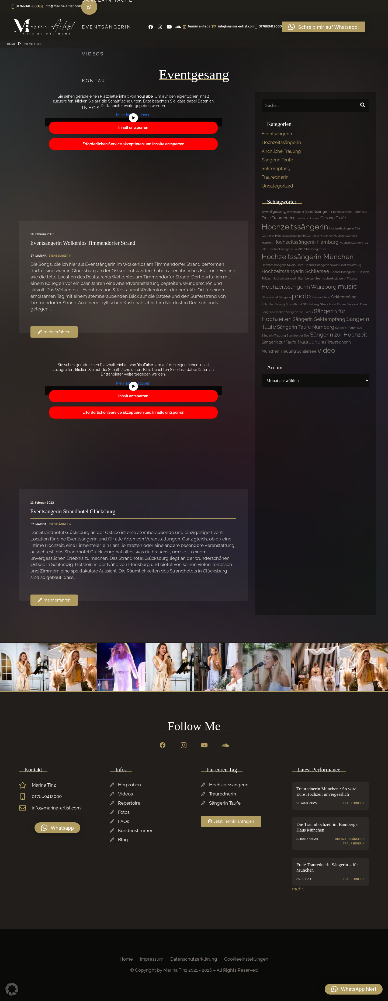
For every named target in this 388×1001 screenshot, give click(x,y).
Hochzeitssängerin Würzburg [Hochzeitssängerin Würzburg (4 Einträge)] (299, 286)
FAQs (123, 821)
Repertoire (129, 803)
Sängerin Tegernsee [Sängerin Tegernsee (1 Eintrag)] (348, 327)
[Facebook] (16, 6)
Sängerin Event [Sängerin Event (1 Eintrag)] (357, 304)
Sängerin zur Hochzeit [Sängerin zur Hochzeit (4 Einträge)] (338, 334)
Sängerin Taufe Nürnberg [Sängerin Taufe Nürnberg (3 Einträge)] (305, 327)
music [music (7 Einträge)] (347, 286)
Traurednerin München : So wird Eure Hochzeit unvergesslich (326, 791)
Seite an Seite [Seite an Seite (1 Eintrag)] (321, 297)
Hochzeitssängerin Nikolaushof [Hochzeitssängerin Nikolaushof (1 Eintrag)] (282, 265)
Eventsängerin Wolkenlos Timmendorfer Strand (82, 243)
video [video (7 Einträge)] (326, 350)
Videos (125, 794)
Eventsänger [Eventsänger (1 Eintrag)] (295, 211)
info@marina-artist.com (56, 808)
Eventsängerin (277, 133)
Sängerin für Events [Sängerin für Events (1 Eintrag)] (299, 312)
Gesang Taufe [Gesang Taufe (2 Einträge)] (333, 217)
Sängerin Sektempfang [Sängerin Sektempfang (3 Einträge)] (319, 319)
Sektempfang (276, 168)
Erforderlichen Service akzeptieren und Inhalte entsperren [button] (133, 144)
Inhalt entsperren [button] (133, 127)
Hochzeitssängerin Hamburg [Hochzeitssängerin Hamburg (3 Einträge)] (305, 242)
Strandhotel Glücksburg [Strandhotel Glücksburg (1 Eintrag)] (302, 304)
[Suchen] (315, 105)
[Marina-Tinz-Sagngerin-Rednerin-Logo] (47, 27)
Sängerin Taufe (277, 159)
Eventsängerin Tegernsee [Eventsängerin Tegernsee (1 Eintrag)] (350, 211)
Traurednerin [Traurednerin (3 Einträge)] (311, 342)
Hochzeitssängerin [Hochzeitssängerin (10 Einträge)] (295, 226)
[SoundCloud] (43, 6)
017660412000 (47, 796)
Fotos (124, 812)
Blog (123, 839)
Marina (41, 255)
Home (126, 959)
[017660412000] (25, 796)
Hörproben (129, 784)
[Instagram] (25, 6)
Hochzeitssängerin (281, 142)
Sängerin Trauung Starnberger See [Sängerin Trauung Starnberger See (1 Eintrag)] (285, 335)
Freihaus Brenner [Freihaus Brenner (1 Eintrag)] (308, 218)
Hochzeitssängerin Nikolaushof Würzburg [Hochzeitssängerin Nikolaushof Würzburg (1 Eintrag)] (332, 265)
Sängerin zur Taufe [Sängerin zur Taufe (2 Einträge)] (279, 342)
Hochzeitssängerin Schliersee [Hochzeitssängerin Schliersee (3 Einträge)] (295, 271)
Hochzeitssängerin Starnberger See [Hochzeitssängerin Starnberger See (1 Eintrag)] (296, 278)
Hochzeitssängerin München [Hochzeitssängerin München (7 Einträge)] (308, 257)
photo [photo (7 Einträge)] (301, 296)
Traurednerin (275, 177)
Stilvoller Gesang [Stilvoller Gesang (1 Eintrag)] (273, 304)
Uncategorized (277, 186)
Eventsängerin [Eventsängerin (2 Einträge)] (318, 211)
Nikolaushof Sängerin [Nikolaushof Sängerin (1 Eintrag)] (276, 297)
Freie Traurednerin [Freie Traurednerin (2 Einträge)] (279, 217)
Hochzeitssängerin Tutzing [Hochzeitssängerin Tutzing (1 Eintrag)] (339, 278)
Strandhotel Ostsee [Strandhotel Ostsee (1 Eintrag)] (333, 304)
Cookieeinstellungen (246, 959)
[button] (57, 827)
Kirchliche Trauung (281, 151)
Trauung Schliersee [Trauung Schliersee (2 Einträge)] (298, 351)
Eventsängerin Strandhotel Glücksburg (73, 511)
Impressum (152, 959)
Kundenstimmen (136, 830)
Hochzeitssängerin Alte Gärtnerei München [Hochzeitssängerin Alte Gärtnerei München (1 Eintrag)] (303, 235)
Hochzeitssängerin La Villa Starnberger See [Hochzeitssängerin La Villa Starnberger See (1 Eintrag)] (297, 249)
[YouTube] (34, 6)
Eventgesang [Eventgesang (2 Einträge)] (274, 211)
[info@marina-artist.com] (25, 808)
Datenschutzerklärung (193, 959)
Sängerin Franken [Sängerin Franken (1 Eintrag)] (273, 312)
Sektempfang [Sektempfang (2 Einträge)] (343, 297)
